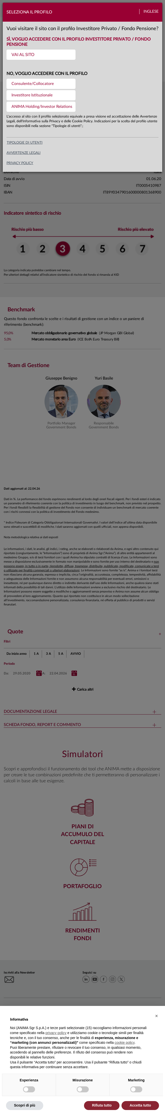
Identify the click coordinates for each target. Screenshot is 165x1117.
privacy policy (19, 163)
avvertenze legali (23, 153)
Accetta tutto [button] (140, 1105)
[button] (156, 1016)
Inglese (151, 11)
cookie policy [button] (124, 1043)
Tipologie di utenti (24, 142)
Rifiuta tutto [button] (102, 1105)
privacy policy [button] (56, 1033)
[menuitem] (41, 55)
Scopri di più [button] (24, 1105)
